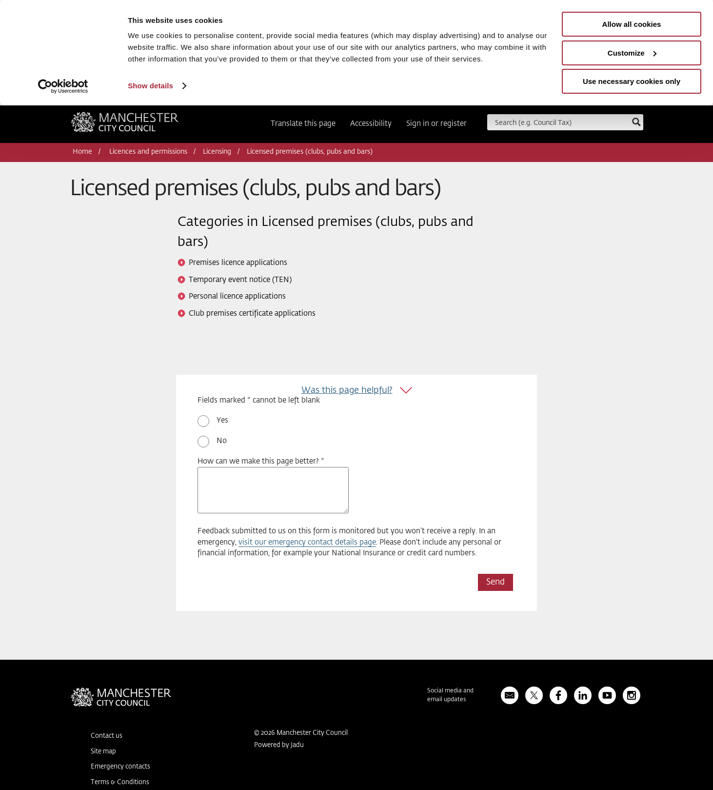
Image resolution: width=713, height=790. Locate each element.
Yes (222, 420)
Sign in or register (436, 123)
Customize (632, 53)
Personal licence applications (237, 296)
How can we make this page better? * (261, 461)
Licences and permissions (148, 151)
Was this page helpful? (347, 390)
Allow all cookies (631, 24)
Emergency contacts (120, 767)
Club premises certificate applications (252, 313)
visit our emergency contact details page (307, 542)
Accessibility (371, 123)
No (222, 441)
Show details (150, 85)
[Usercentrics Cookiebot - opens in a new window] (63, 86)
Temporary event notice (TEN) (240, 280)
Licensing (217, 151)
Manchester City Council (124, 125)
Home (82, 151)
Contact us (106, 736)
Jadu (297, 745)
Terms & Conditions (120, 782)
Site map (103, 752)
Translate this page (303, 123)
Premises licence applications (238, 262)
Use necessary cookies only (631, 81)
